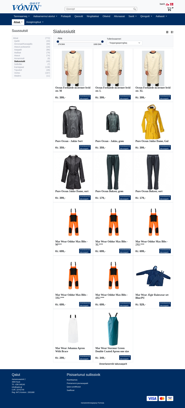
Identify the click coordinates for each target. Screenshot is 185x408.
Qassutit (78, 16)
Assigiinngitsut (34, 22)
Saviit (132, 16)
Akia (60, 38)
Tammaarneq (21, 16)
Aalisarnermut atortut (44, 16)
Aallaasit (160, 16)
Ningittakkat (93, 16)
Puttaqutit (66, 16)
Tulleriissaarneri (114, 39)
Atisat (17, 22)
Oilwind (106, 16)
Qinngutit (145, 16)
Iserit (162, 4)
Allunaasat (119, 16)
